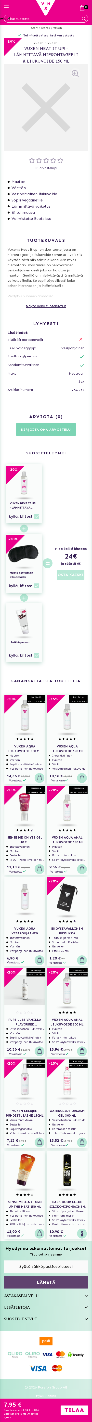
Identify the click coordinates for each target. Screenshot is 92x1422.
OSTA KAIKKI (71, 574)
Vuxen (57, 28)
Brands (45, 28)
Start (34, 28)
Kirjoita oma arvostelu (46, 430)
